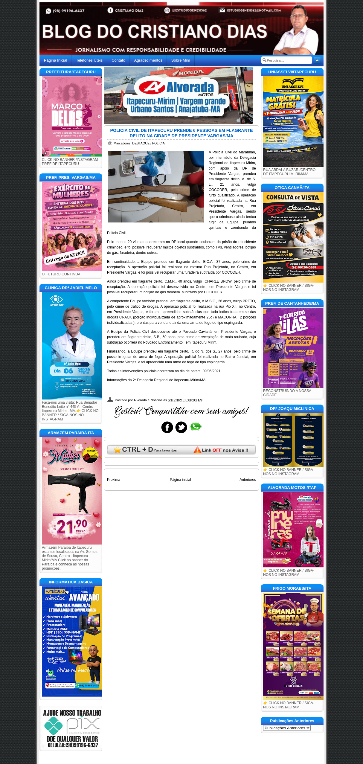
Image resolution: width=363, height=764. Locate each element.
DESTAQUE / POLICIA (148, 143)
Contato (118, 60)
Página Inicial (55, 60)
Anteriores (248, 480)
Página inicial (180, 480)
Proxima (113, 480)
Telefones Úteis (89, 60)
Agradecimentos (148, 60)
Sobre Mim (180, 60)
